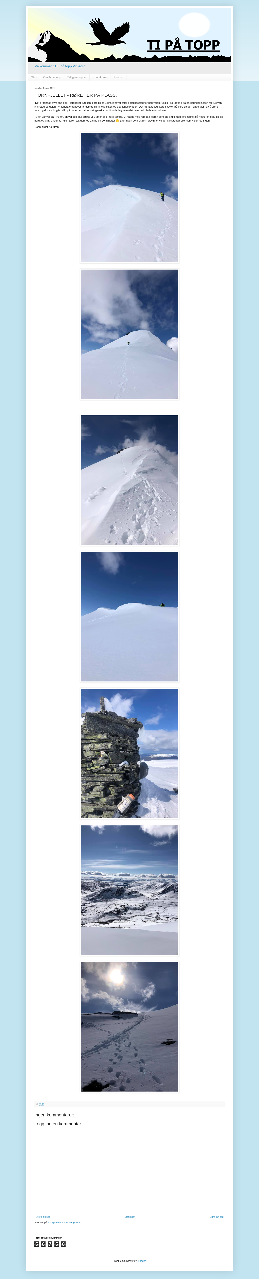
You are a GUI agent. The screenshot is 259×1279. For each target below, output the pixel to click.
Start (34, 77)
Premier (118, 77)
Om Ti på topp (52, 77)
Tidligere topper (77, 77)
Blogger (141, 1261)
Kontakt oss (100, 77)
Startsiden (129, 1217)
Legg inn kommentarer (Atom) (64, 1222)
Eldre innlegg (216, 1217)
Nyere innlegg (42, 1217)
